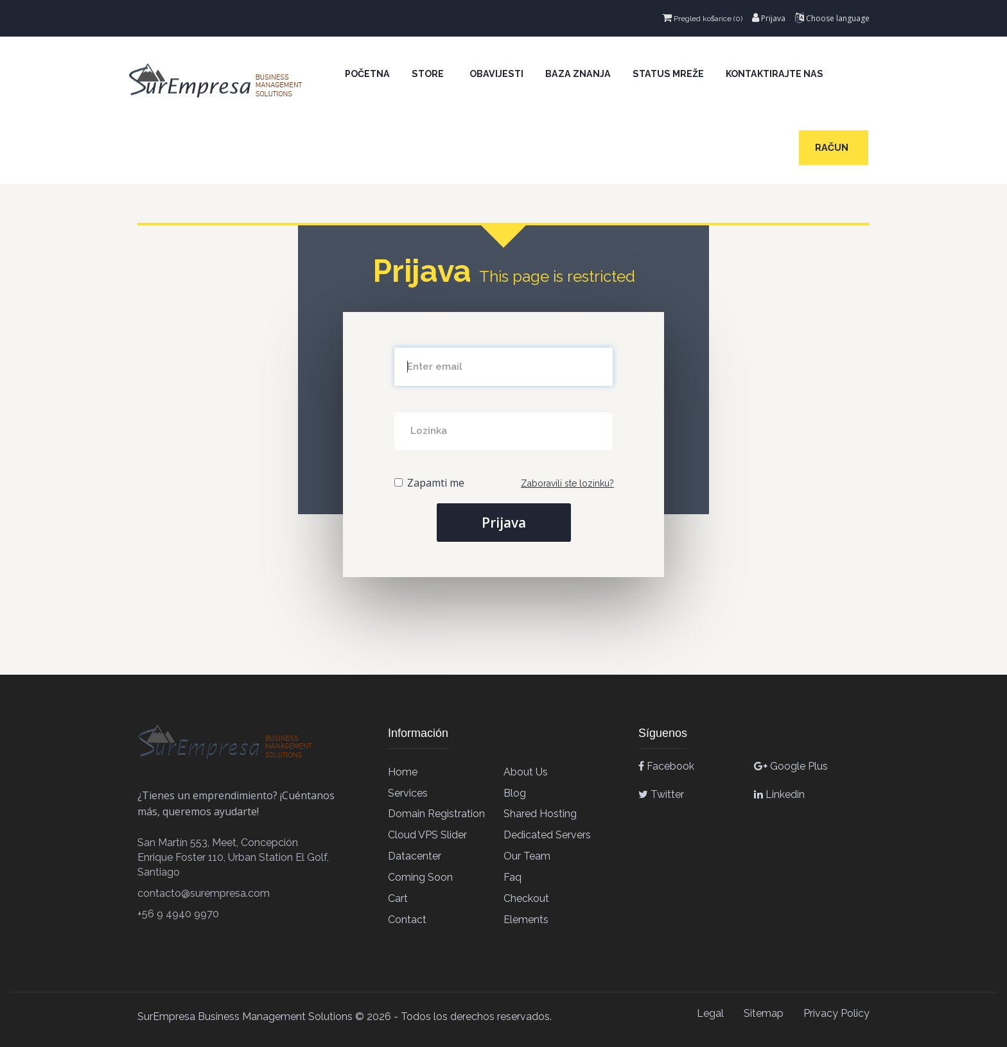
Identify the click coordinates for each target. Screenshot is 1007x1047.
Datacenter (414, 856)
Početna (367, 74)
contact (407, 919)
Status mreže (668, 74)
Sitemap (764, 1013)
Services (408, 793)
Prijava (768, 18)
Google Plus (791, 766)
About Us (526, 772)
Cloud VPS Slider (427, 835)
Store (430, 74)
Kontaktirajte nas (774, 74)
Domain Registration (436, 814)
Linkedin (779, 794)
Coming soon (420, 877)
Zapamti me (429, 483)
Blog (515, 793)
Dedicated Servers (547, 835)
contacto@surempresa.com (203, 893)
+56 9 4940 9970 (178, 914)
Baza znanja (578, 74)
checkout (526, 898)
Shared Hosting (540, 814)
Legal (710, 1013)
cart (398, 898)
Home (402, 772)
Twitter (661, 794)
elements (526, 919)
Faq (512, 877)
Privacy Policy (836, 1013)
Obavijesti (496, 74)
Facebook (666, 766)
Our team (527, 856)
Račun (833, 148)
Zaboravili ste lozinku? (567, 483)
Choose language (832, 18)
